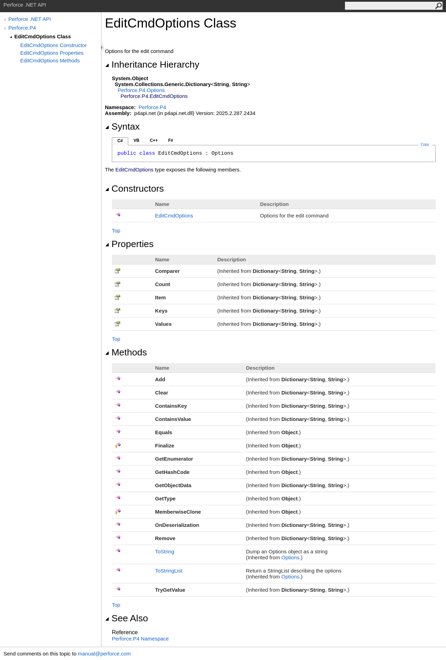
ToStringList (168, 571)
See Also (126, 618)
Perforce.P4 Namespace (140, 639)
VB (136, 140)
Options (290, 557)
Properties (129, 244)
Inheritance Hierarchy (152, 64)
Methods (126, 352)
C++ (154, 140)
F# (170, 140)
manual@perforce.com (104, 654)
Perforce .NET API (29, 19)
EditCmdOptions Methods (50, 60)
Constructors (134, 188)
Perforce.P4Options (141, 90)
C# (120, 140)
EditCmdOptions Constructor (53, 45)
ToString (164, 551)
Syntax (122, 126)
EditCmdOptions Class (42, 36)
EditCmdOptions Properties (52, 53)
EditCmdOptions (174, 215)
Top (116, 230)
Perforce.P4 (22, 28)
